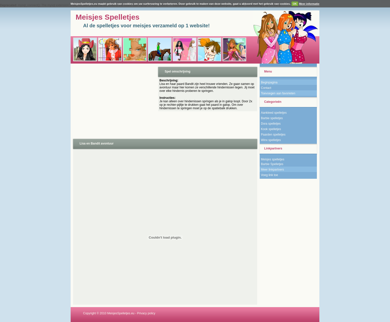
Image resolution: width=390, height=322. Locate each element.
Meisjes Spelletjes (108, 17)
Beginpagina (269, 82)
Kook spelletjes (271, 129)
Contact (266, 88)
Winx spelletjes (271, 140)
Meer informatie (309, 3)
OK (295, 3)
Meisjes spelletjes (272, 159)
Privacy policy (146, 313)
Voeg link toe (269, 175)
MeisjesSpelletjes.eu (120, 313)
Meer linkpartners (272, 169)
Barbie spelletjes (272, 118)
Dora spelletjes (271, 123)
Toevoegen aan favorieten (278, 93)
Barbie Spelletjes (272, 164)
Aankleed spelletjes (274, 112)
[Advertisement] (114, 101)
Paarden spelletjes (273, 134)
